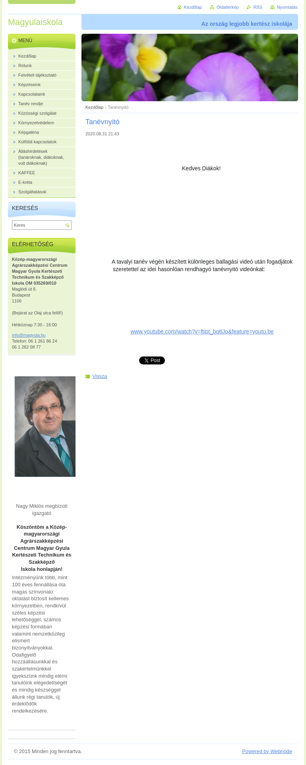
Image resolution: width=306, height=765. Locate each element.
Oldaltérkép (228, 7)
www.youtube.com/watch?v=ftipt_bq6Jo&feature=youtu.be (201, 331)
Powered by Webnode (267, 751)
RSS (258, 7)
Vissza (99, 376)
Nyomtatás (287, 7)
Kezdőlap (94, 107)
